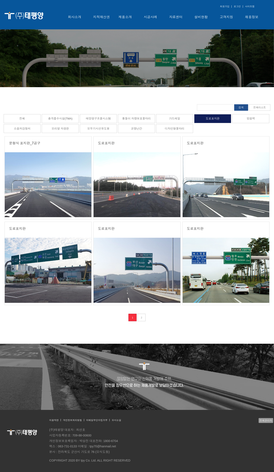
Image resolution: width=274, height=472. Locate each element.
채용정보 (251, 17)
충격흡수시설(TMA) (60, 118)
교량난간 (136, 128)
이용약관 (54, 420)
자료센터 (175, 17)
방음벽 (251, 118)
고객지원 (226, 17)
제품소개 (125, 17)
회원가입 (224, 6)
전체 (22, 118)
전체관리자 (266, 420)
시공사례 (150, 17)
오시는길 (116, 420)
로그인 (237, 6)
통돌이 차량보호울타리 (136, 118)
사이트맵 (250, 6)
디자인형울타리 (174, 128)
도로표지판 (213, 118)
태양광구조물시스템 (98, 118)
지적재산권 (101, 17)
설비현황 (201, 17)
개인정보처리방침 (72, 420)
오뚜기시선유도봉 (98, 128)
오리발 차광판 (60, 128)
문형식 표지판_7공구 (24, 143)
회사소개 (74, 17)
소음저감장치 (22, 128)
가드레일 (174, 118)
